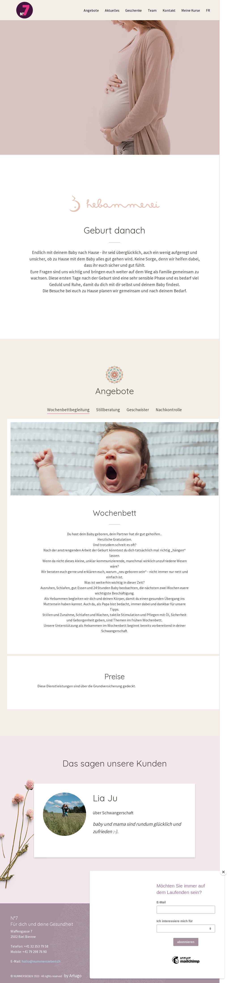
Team (152, 10)
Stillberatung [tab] (108, 409)
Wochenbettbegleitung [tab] (68, 409)
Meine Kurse (190, 10)
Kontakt (169, 10)
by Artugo (72, 975)
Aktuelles (112, 10)
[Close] (223, 877)
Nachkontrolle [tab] (169, 409)
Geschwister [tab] (138, 409)
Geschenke (133, 10)
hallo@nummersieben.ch (41, 961)
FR (208, 10)
